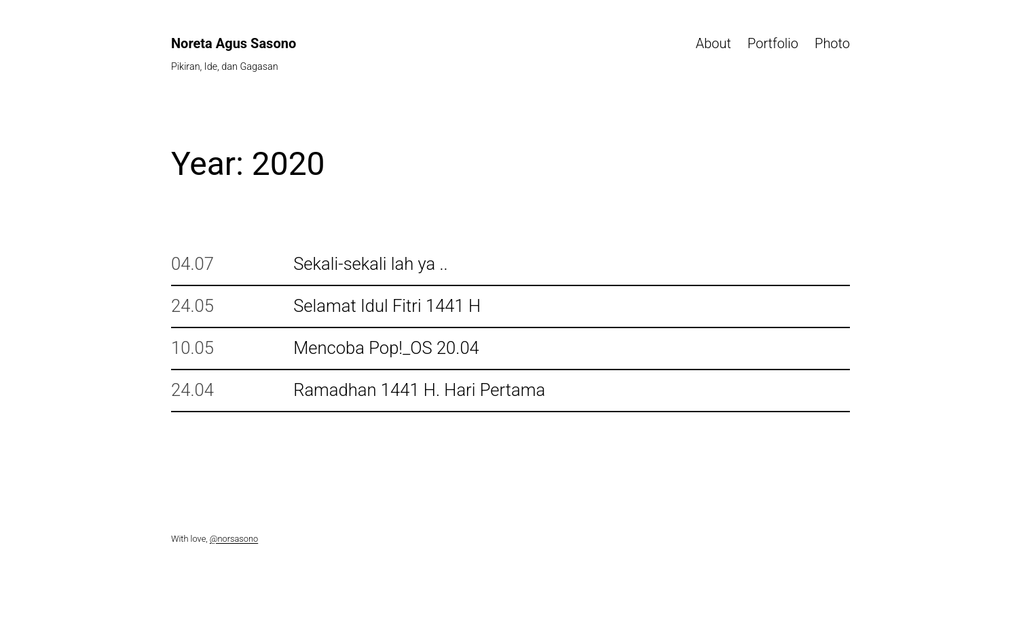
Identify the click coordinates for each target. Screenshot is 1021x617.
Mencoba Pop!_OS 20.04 (386, 348)
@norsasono (234, 539)
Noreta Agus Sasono (233, 43)
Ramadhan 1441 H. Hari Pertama (419, 390)
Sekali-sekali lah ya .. (370, 264)
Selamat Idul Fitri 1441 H (387, 306)
